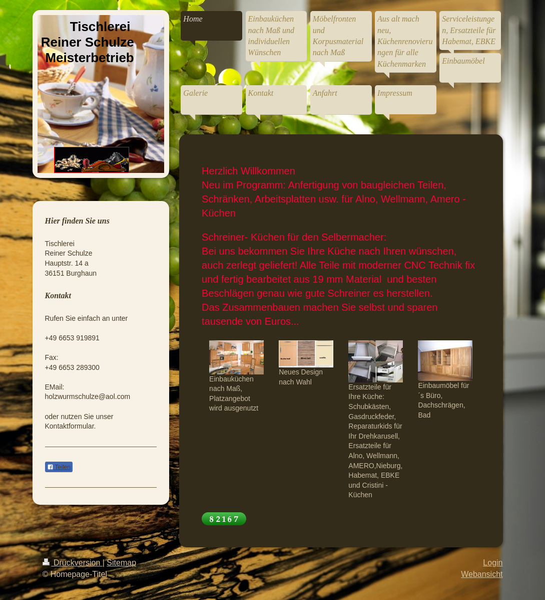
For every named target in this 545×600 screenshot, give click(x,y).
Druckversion (73, 562)
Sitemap (121, 562)
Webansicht (481, 574)
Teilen (59, 467)
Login (492, 562)
